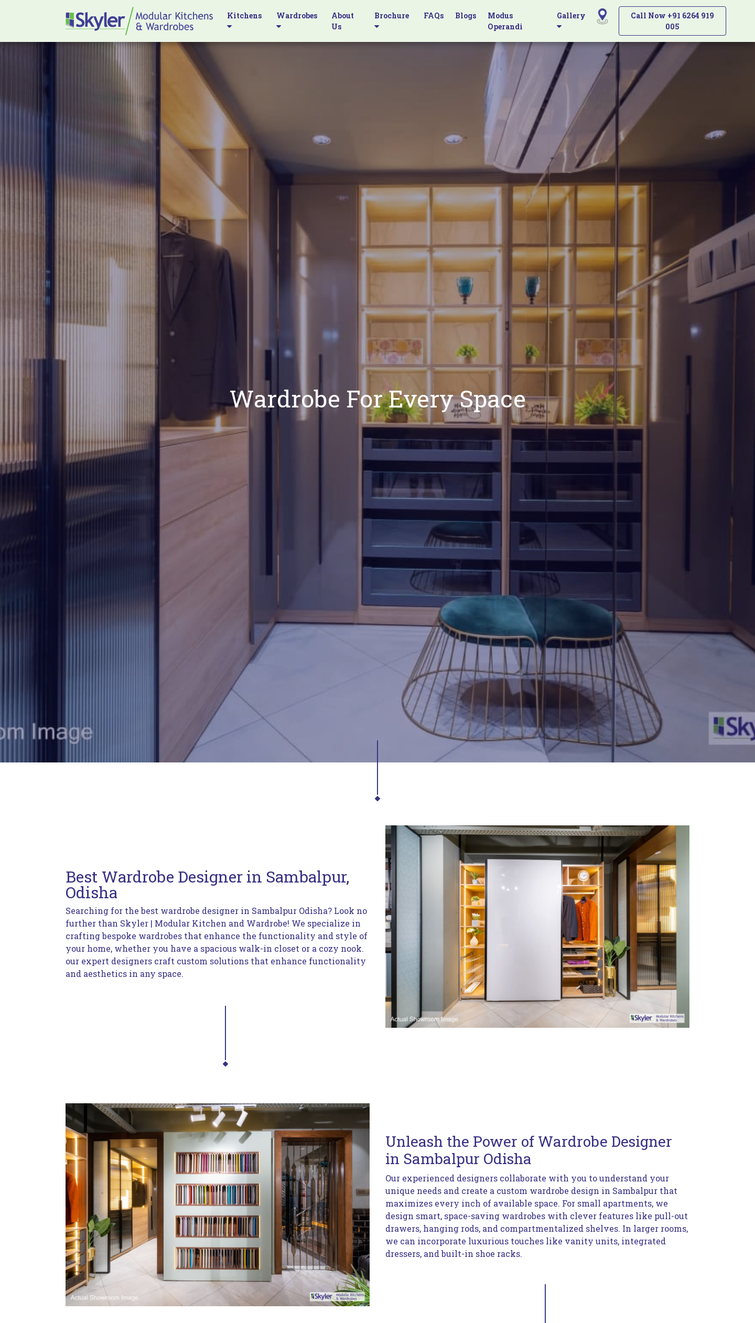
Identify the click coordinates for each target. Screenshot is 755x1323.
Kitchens (244, 20)
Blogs (465, 15)
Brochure (391, 20)
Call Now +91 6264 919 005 (672, 20)
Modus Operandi (505, 20)
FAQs (434, 15)
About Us (342, 20)
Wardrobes (296, 20)
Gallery (571, 20)
